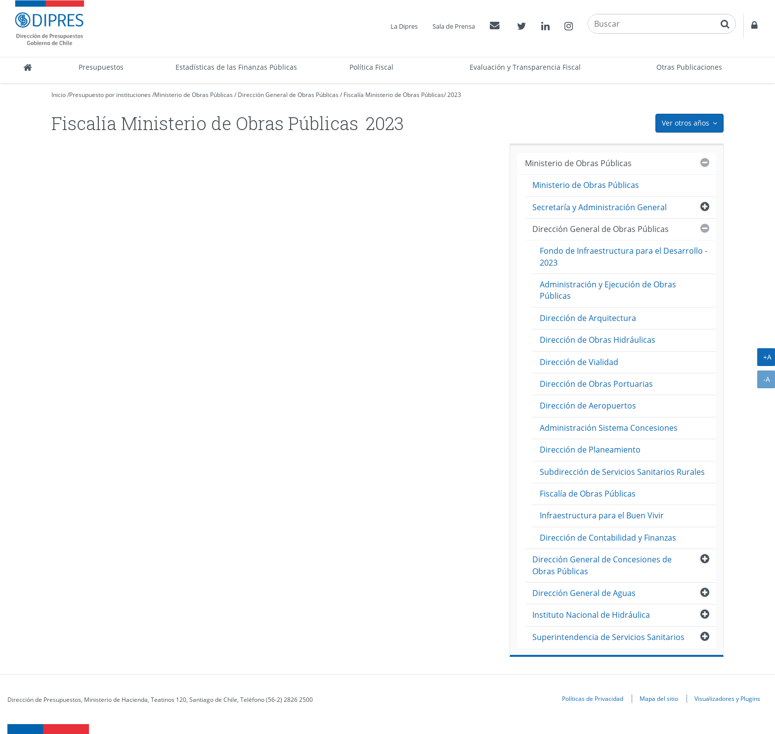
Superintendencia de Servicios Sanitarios (608, 637)
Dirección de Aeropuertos (588, 405)
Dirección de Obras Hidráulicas (597, 339)
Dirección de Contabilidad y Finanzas (608, 537)
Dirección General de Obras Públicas (288, 95)
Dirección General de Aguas (584, 593)
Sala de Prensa (453, 26)
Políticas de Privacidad (592, 698)
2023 (454, 95)
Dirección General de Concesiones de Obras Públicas (602, 565)
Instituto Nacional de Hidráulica (591, 614)
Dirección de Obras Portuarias (596, 383)
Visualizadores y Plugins (727, 698)
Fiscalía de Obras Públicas (588, 493)
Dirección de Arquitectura (588, 318)
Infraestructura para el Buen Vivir (602, 515)
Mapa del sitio (659, 698)
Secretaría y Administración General (599, 207)
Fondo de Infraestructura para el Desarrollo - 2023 (623, 256)
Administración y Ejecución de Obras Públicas (608, 290)
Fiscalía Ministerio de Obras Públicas (394, 95)
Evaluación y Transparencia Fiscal (525, 67)
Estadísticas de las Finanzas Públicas (236, 67)
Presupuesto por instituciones (110, 95)
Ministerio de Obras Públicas (193, 95)
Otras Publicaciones (689, 67)
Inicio (58, 95)
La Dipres (404, 26)
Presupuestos (101, 67)
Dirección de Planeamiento (590, 449)
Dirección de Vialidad (579, 362)
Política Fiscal (371, 67)
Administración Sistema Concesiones (609, 427)
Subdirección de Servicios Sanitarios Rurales (622, 471)
